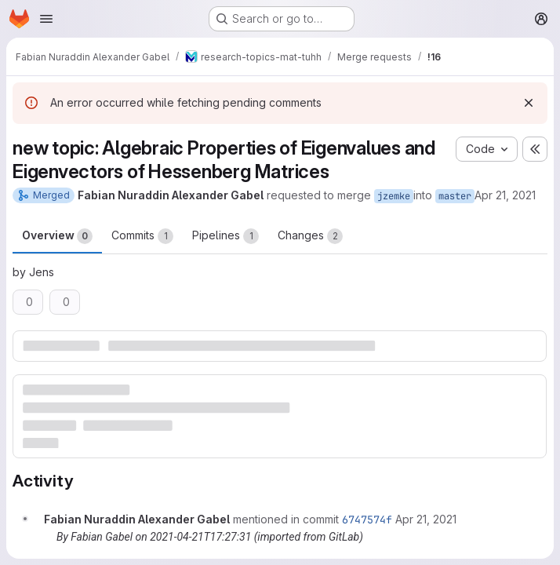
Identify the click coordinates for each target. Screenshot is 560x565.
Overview (57, 236)
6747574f (367, 519)
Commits (142, 236)
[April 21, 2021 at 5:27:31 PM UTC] (425, 519)
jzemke (393, 196)
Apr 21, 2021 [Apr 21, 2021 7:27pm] (505, 195)
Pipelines (225, 236)
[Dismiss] (528, 102)
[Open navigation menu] (46, 18)
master (454, 196)
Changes (310, 236)
